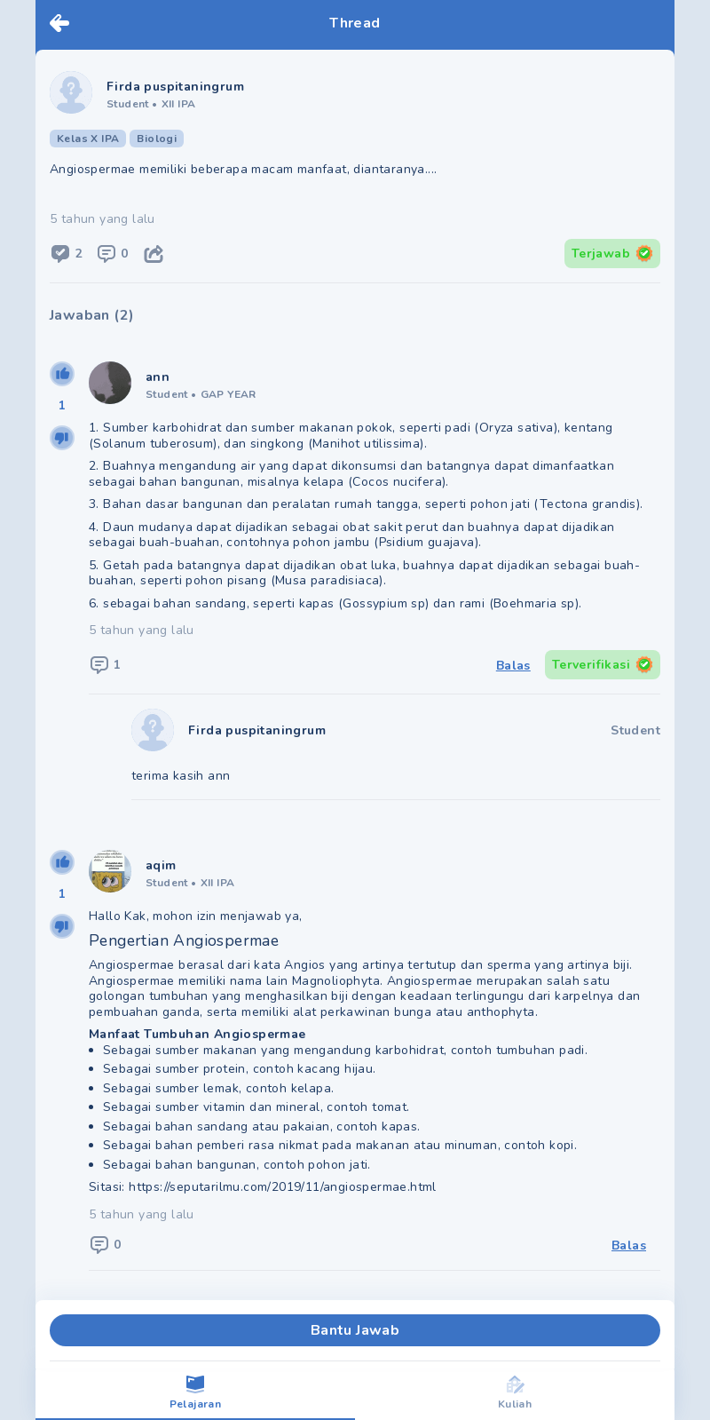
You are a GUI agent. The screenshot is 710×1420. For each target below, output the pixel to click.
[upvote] (62, 373)
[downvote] (62, 437)
